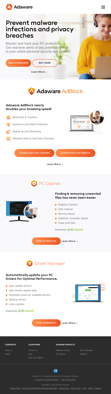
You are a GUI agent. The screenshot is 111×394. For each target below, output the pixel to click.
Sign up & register (35, 357)
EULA (84, 388)
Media (7, 353)
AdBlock (83, 353)
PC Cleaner (60, 353)
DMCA (90, 388)
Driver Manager (86, 350)
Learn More (38, 72)
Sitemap (98, 388)
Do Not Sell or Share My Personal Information (39, 388)
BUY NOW (45, 63)
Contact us (32, 350)
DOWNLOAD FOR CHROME (35, 153)
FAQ (30, 353)
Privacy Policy (15, 388)
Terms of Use (76, 388)
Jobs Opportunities (68, 379)
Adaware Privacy (63, 350)
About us (8, 350)
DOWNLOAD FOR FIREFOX (75, 153)
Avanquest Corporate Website (46, 379)
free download (18, 63)
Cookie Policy (64, 388)
